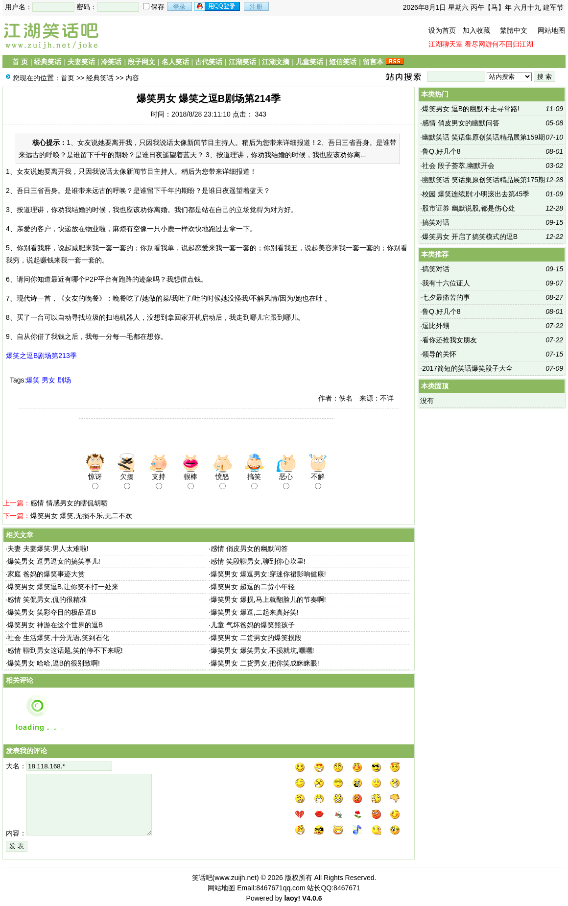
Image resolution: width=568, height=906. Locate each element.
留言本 (373, 62)
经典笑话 (47, 62)
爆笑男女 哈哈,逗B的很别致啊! (53, 663)
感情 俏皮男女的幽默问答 (249, 548)
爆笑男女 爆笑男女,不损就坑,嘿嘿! (262, 650)
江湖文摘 (275, 62)
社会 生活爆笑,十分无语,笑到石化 (58, 638)
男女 (48, 380)
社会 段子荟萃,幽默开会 (458, 165)
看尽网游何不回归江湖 (499, 44)
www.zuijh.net (235, 878)
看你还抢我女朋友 (449, 340)
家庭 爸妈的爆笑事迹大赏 (46, 574)
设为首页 (442, 30)
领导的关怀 (439, 354)
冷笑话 (111, 62)
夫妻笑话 (81, 62)
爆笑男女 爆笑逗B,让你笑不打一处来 (62, 587)
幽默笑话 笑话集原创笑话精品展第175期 (483, 180)
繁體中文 (513, 30)
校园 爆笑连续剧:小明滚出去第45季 (475, 194)
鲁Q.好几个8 (441, 151)
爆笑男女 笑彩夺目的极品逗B (51, 612)
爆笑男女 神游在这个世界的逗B (55, 625)
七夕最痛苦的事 (446, 297)
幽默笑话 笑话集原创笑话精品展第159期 (483, 137)
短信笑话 (342, 62)
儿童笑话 (309, 62)
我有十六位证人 (446, 283)
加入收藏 (476, 30)
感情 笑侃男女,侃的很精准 (47, 599)
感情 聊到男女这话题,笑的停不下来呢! (65, 650)
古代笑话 (208, 62)
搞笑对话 (436, 222)
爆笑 (33, 380)
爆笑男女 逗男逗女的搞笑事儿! (53, 561)
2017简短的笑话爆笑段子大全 (467, 368)
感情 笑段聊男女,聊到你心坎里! (258, 561)
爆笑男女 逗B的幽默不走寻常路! (471, 109)
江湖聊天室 (445, 44)
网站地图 (551, 30)
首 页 (20, 62)
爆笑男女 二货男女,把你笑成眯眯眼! (265, 663)
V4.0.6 (312, 898)
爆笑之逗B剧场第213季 (41, 355)
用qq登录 (217, 6)
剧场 (64, 380)
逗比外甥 (436, 326)
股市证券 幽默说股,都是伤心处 (468, 208)
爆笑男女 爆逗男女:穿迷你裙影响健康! (268, 574)
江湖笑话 (242, 62)
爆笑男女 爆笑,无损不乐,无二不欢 (81, 516)
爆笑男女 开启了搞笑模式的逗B (470, 236)
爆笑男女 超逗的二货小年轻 (253, 587)
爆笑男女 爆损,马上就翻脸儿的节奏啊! (268, 599)
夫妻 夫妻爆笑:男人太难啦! (48, 548)
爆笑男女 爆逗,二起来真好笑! (255, 612)
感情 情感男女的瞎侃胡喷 (69, 503)
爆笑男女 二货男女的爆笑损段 (256, 638)
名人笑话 (175, 62)
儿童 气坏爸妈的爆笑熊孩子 (253, 625)
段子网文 (141, 62)
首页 (67, 78)
